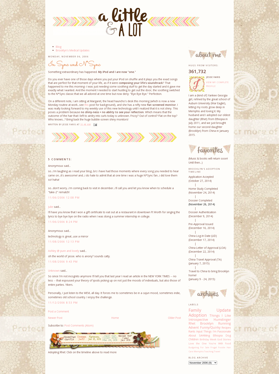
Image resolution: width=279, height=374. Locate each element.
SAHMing (204, 335)
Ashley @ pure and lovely (63, 251)
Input (199, 331)
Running (224, 323)
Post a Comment (58, 311)
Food (228, 343)
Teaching (208, 351)
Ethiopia (218, 335)
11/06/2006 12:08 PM (63, 197)
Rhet (192, 323)
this (86, 105)
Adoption (198, 315)
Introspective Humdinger (210, 319)
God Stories (224, 339)
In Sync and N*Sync (74, 64)
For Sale (204, 347)
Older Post (174, 318)
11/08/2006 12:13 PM (63, 241)
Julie (50, 207)
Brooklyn (206, 323)
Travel (217, 351)
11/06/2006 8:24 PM (63, 222)
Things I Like (220, 315)
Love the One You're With (206, 343)
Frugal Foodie (218, 347)
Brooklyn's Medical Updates (72, 50)
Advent (194, 327)
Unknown (54, 270)
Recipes (226, 327)
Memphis (199, 351)
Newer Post (55, 318)
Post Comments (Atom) (79, 325)
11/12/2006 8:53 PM (63, 302)
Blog (58, 46)
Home (115, 318)
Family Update (210, 310)
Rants (192, 331)
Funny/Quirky (210, 327)
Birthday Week (208, 339)
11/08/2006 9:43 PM (63, 261)
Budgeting (194, 347)
